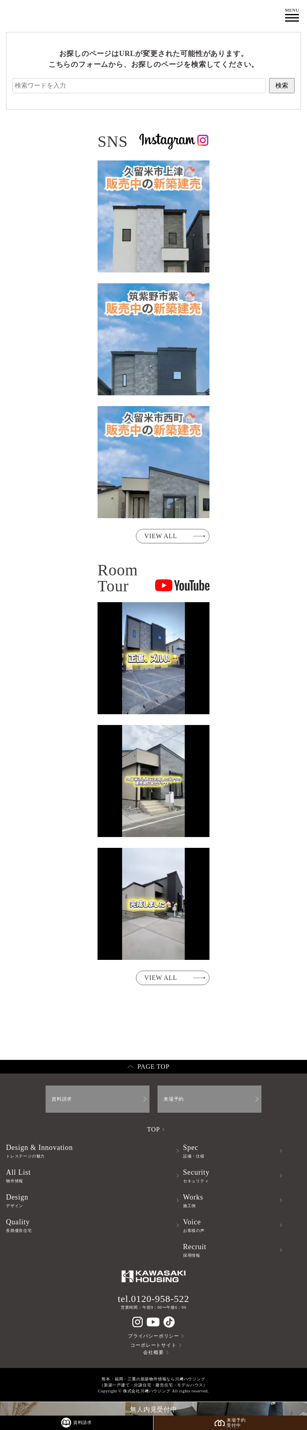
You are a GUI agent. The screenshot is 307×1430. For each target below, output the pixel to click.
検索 (281, 85)
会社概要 (153, 1352)
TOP (153, 1129)
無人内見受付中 (153, 1409)
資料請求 (62, 1099)
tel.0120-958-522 (153, 1299)
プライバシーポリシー (153, 1336)
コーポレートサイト (153, 1345)
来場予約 (173, 1099)
